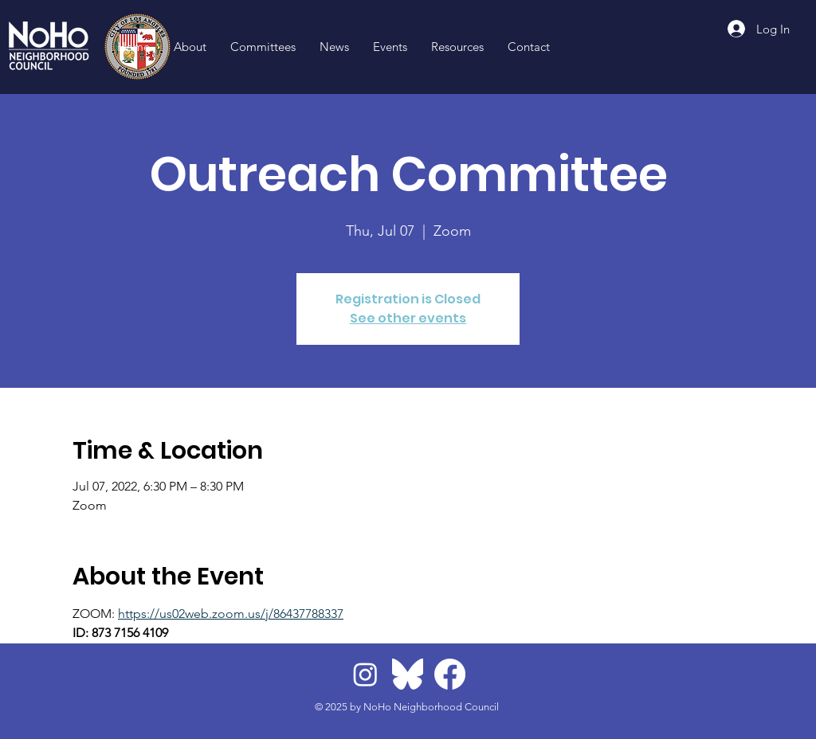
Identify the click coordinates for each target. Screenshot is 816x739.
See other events (408, 318)
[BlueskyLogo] (407, 674)
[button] (457, 47)
